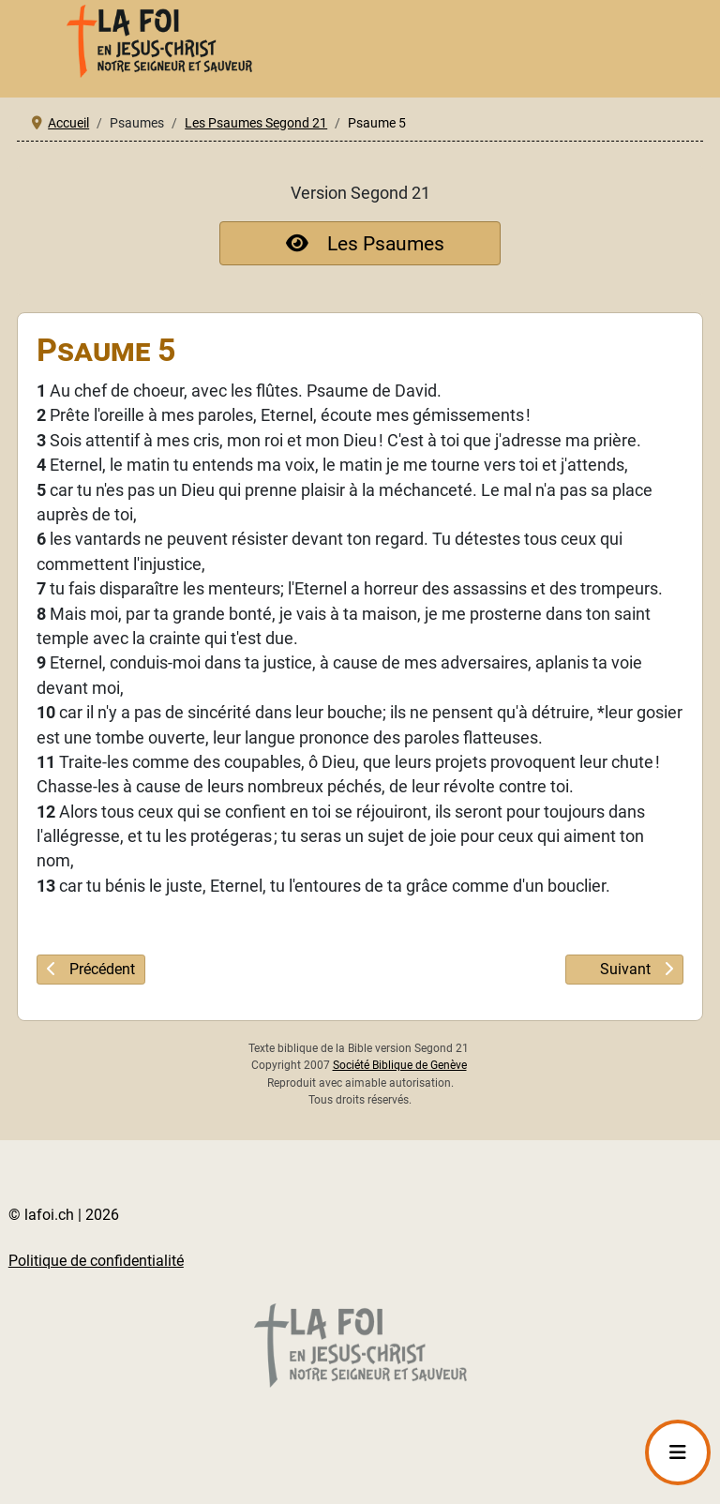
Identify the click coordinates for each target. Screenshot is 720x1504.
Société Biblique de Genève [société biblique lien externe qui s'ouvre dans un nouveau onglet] (400, 1065)
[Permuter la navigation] (678, 1452)
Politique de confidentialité (96, 1261)
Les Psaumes (360, 243)
